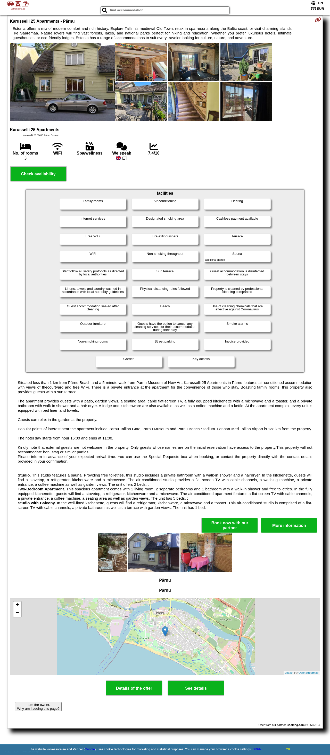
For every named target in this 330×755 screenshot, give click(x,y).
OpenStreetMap (309, 672)
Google (90, 749)
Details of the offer (134, 688)
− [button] (17, 613)
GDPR (256, 749)
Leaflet (289, 672)
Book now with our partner (229, 525)
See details (196, 688)
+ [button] (17, 605)
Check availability (38, 174)
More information (289, 525)
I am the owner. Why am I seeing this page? (38, 707)
